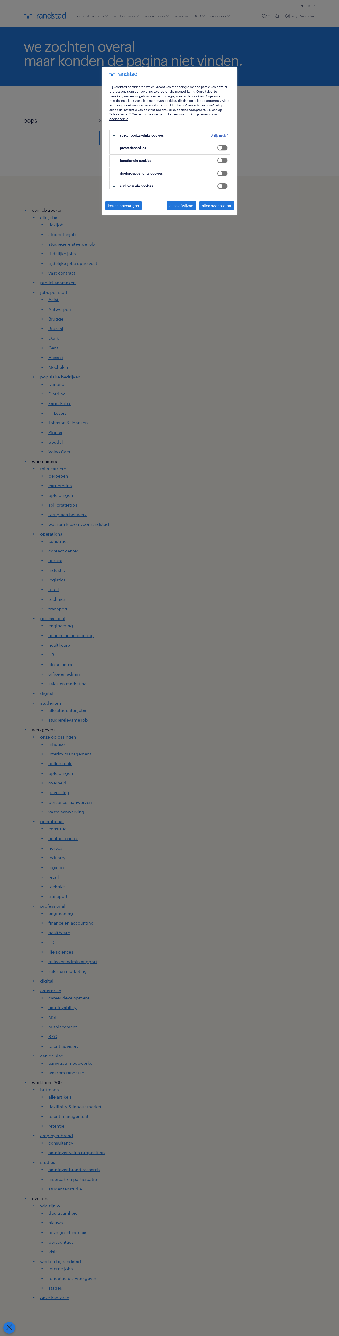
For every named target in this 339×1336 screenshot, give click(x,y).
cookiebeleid (118, 119)
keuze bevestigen (123, 205)
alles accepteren (216, 205)
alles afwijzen (181, 205)
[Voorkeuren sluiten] (8, 1328)
